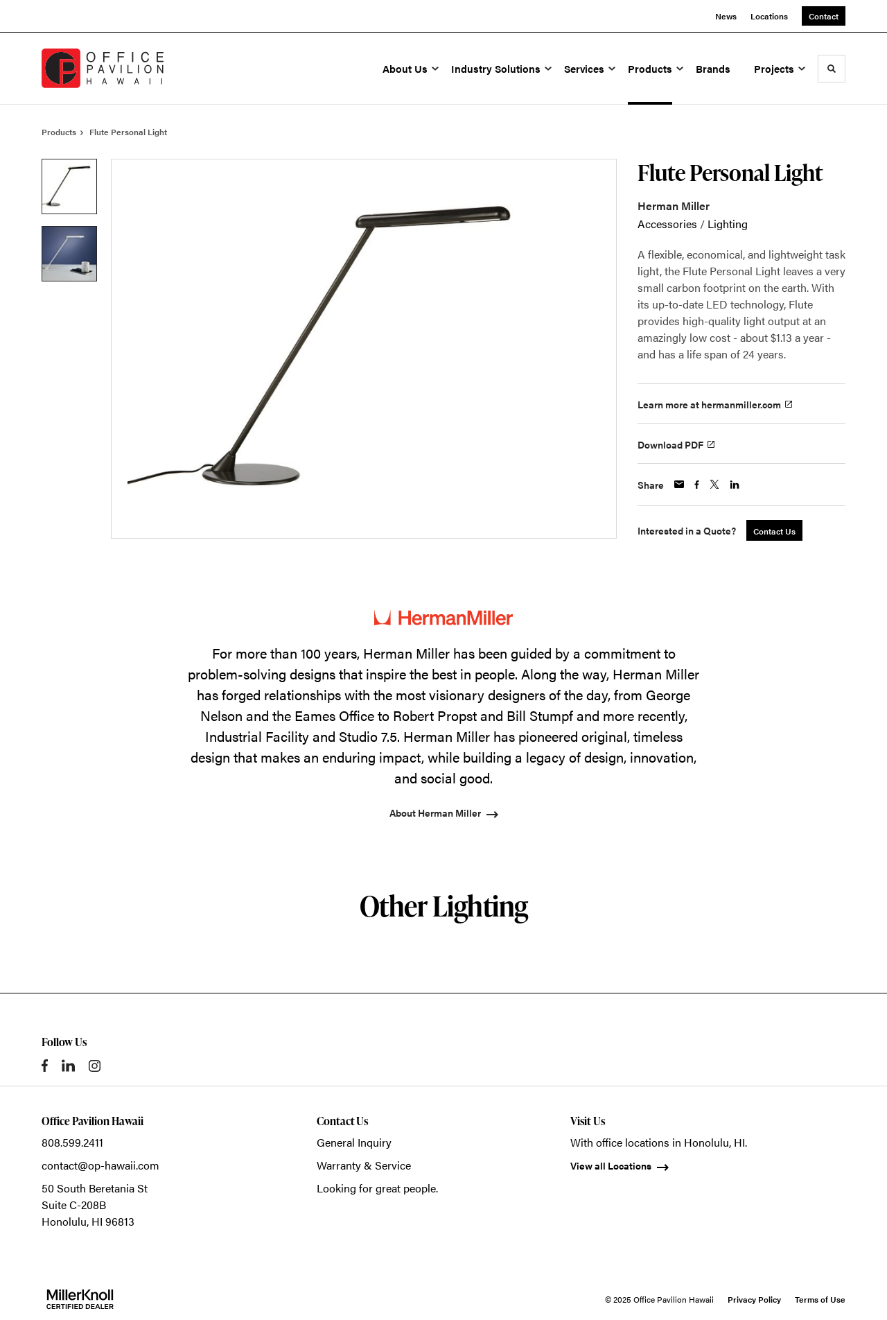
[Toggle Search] (831, 68)
